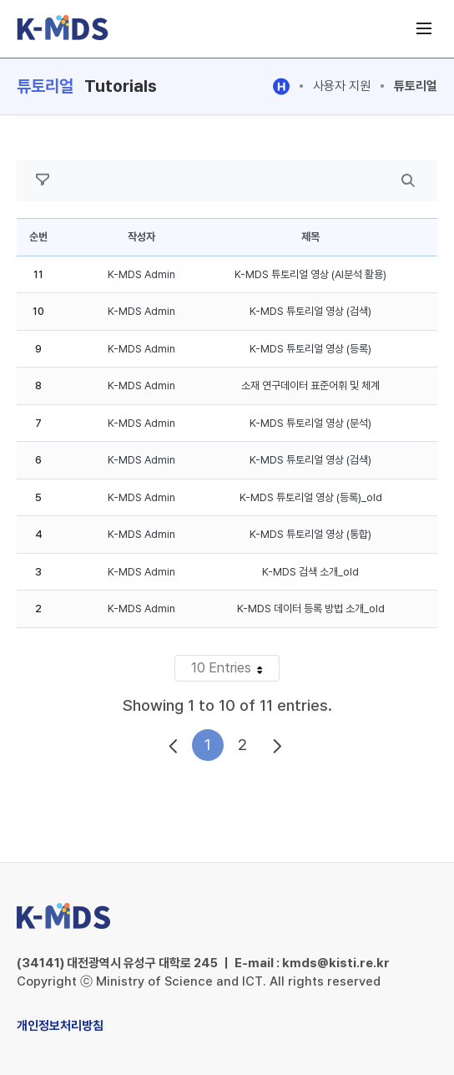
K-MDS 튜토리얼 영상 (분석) (310, 423)
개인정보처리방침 (60, 1025)
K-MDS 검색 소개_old (310, 571)
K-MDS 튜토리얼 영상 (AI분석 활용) (310, 274)
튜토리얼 (415, 86)
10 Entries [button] (235, 670)
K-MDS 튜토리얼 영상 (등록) (310, 348)
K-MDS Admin (141, 274)
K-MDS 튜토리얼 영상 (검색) (310, 311)
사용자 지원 (342, 86)
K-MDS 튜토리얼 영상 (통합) (310, 534)
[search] (408, 180)
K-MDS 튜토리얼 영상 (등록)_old (311, 497)
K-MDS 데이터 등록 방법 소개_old (311, 608)
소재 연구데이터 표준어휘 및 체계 (310, 385)
